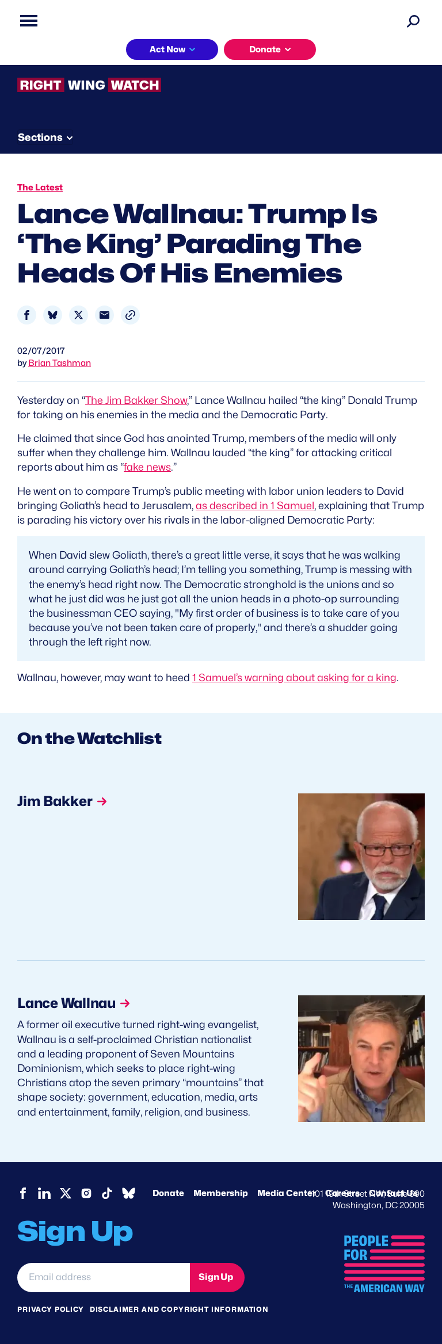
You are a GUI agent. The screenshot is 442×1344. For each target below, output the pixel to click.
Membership (220, 1193)
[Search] (413, 20)
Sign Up (216, 1277)
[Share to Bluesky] (52, 315)
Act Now (167, 49)
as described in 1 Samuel (255, 505)
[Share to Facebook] (26, 315)
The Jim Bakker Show (136, 400)
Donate (265, 49)
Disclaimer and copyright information (179, 1309)
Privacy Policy (50, 1309)
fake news (147, 467)
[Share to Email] (104, 315)
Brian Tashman (59, 363)
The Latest (40, 187)
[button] (130, 315)
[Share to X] (78, 315)
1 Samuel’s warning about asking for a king (294, 677)
